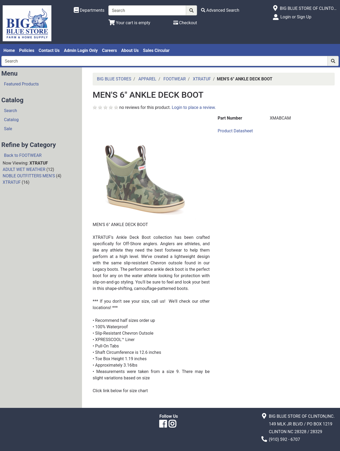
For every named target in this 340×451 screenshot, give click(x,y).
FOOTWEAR (174, 78)
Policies (26, 50)
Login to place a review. (194, 107)
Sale (8, 128)
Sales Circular (156, 50)
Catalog (11, 119)
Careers (109, 50)
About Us (130, 50)
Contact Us (49, 50)
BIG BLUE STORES (114, 78)
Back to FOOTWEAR (23, 155)
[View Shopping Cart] (129, 22)
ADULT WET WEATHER (24, 169)
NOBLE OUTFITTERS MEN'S (29, 175)
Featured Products (21, 84)
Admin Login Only (81, 50)
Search (10, 110)
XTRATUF (12, 182)
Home (9, 50)
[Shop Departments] (89, 10)
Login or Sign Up (295, 16)
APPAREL (147, 78)
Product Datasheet (235, 130)
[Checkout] (185, 22)
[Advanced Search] (220, 10)
